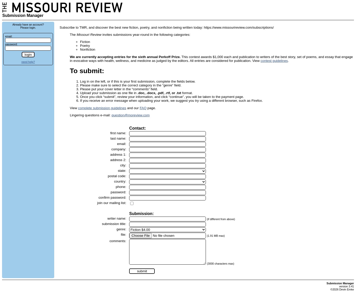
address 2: (118, 160)
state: (122, 171)
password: (11, 44)
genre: (121, 229)
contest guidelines (274, 61)
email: (8, 36)
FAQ (143, 108)
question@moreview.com (131, 115)
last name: (118, 138)
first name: (118, 133)
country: (120, 181)
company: (119, 149)
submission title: (114, 224)
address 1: (118, 154)
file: (123, 234)
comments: (117, 241)
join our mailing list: (111, 203)
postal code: (117, 176)
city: (123, 165)
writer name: (116, 218)
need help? (28, 61)
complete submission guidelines (102, 108)
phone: (121, 187)
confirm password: (112, 197)
